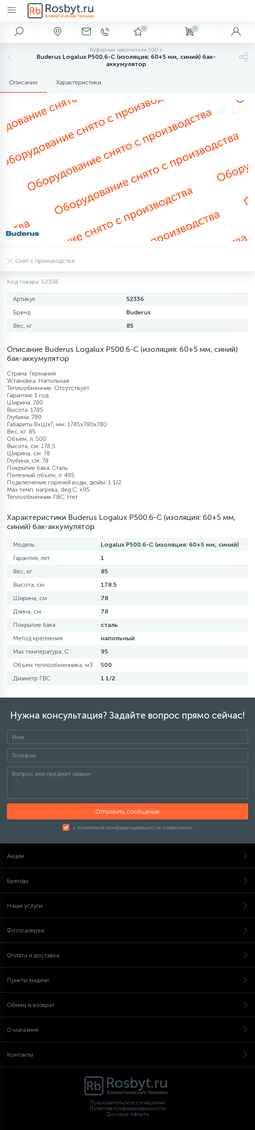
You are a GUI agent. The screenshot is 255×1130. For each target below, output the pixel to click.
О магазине (127, 1029)
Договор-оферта (127, 1114)
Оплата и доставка (127, 955)
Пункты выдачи (127, 980)
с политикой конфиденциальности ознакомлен (132, 827)
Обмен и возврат (127, 1005)
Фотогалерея (127, 930)
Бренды (127, 880)
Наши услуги (127, 905)
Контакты (127, 1054)
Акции (127, 856)
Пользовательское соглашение (127, 1103)
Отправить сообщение (127, 811)
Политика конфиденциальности (128, 1108)
